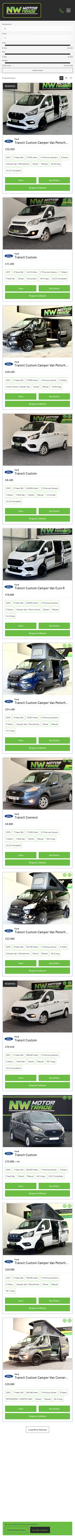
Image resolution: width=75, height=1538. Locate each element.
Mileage (4, 60)
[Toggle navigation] (68, 10)
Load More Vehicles (37, 1429)
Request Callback (37, 187)
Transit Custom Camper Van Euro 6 (40, 588)
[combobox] (37, 28)
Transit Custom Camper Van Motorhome (43, 365)
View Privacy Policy (16, 1530)
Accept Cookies (40, 1530)
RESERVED (10, 86)
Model (4, 33)
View (20, 180)
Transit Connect (26, 817)
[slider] (3, 45)
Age (3, 51)
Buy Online (54, 180)
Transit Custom (26, 257)
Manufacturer (7, 24)
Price (4, 43)
